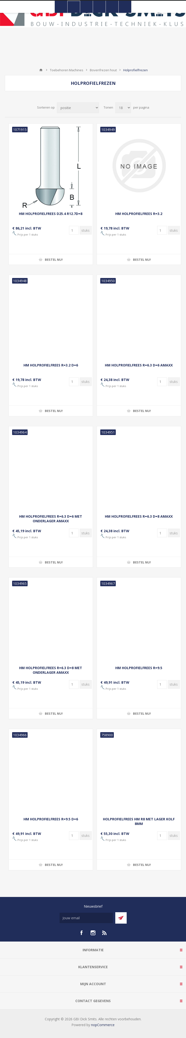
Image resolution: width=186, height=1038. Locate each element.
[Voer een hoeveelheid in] (74, 230)
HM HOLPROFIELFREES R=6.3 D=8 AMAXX (139, 516)
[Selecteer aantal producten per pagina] (123, 107)
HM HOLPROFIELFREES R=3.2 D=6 (50, 365)
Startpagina (41, 70)
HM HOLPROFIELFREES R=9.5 (138, 668)
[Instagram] (93, 933)
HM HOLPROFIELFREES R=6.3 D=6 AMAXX (139, 365)
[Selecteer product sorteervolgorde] (78, 107)
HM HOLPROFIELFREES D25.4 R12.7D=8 (50, 213)
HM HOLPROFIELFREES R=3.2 (138, 213)
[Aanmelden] (86, 918)
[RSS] (104, 933)
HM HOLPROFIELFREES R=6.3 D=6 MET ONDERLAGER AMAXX (50, 518)
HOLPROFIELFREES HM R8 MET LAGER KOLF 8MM (139, 821)
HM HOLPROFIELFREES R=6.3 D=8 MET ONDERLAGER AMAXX (50, 670)
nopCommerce (103, 1024)
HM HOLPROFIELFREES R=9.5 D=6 (50, 819)
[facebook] (81, 933)
